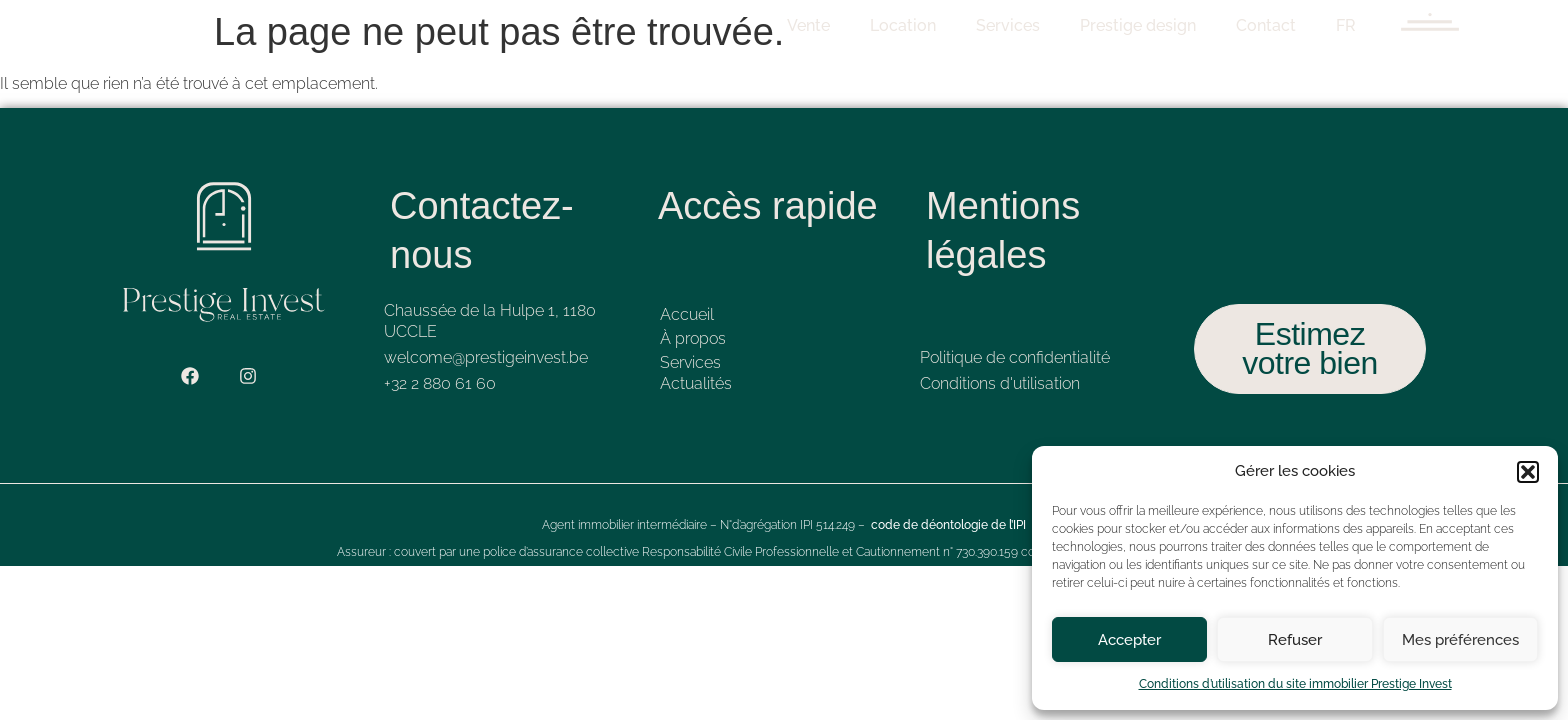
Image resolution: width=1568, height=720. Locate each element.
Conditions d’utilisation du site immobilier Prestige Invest (1295, 684)
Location (924, 25)
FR (1367, 25)
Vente (829, 25)
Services (1029, 25)
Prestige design (1159, 25)
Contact (1287, 25)
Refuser (1295, 640)
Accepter (1129, 640)
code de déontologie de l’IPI (948, 525)
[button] (1528, 472)
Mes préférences (1460, 640)
